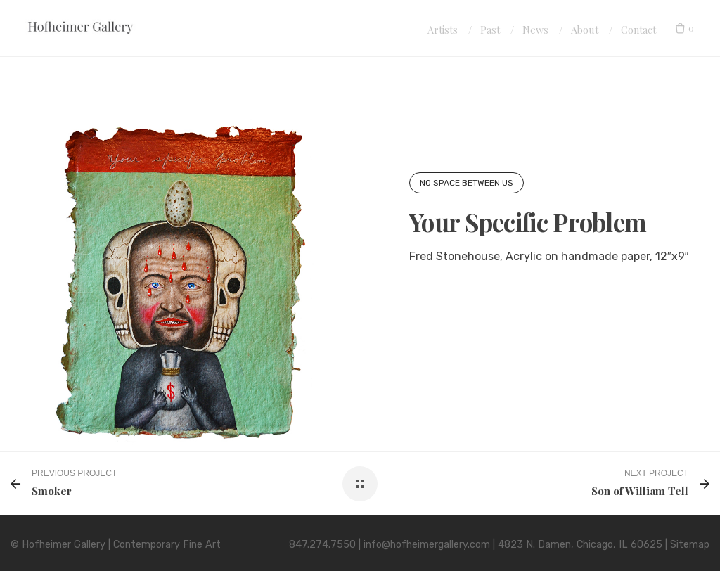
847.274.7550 (322, 545)
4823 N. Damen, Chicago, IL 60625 (580, 545)
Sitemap (689, 545)
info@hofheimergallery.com (427, 545)
